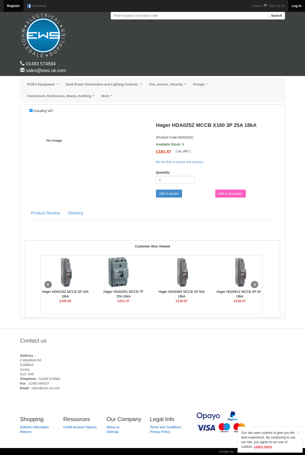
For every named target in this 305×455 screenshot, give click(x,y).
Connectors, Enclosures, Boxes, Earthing (61, 97)
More (107, 97)
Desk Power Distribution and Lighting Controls (105, 85)
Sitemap (113, 432)
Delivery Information (34, 427)
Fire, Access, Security (168, 85)
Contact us (33, 340)
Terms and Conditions (165, 427)
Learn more (263, 446)
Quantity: (163, 172)
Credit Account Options (79, 427)
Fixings (201, 85)
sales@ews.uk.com (46, 388)
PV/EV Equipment (43, 85)
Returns (25, 432)
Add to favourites (230, 193)
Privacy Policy (160, 432)
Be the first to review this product (179, 162)
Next (254, 284)
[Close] (298, 432)
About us (113, 427)
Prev (48, 284)
